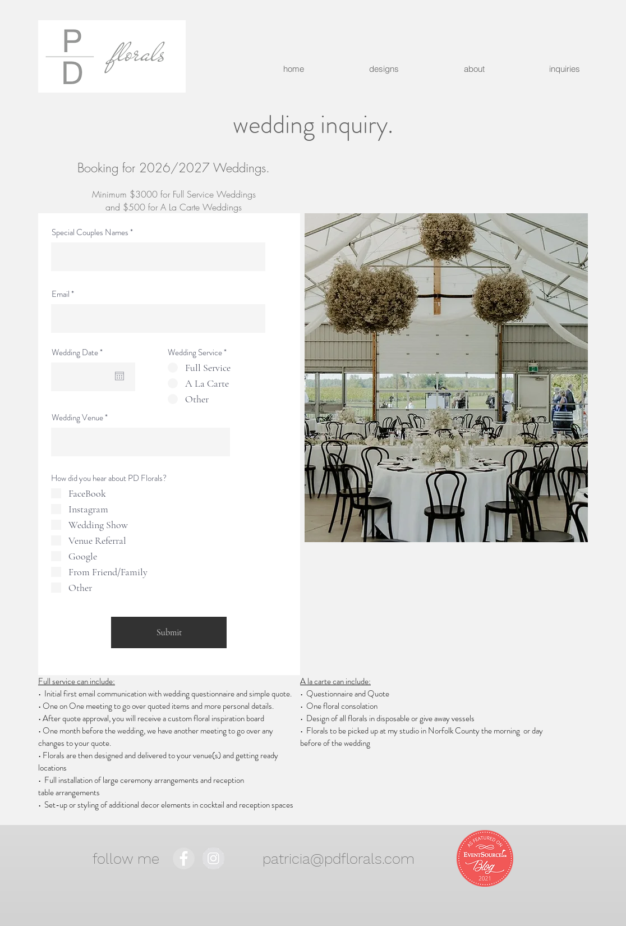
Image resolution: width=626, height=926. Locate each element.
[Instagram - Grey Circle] (213, 858)
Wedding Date (79, 353)
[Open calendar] (119, 376)
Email (61, 294)
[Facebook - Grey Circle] (184, 858)
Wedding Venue (77, 418)
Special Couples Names (90, 232)
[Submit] (169, 632)
